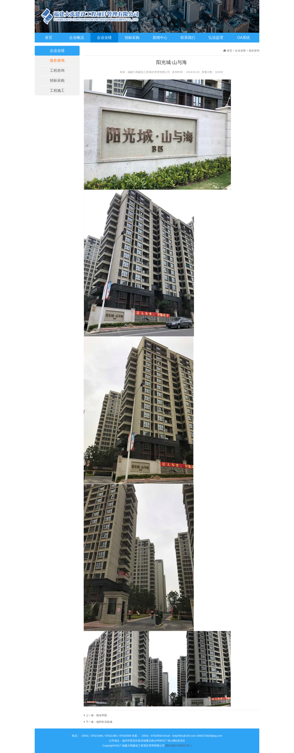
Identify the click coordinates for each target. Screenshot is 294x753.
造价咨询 (57, 60)
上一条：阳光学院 (95, 715)
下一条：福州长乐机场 (98, 721)
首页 (48, 38)
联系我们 (187, 38)
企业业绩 (104, 38)
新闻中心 (160, 38)
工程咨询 (57, 70)
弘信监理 (215, 38)
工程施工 (57, 90)
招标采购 (132, 38)
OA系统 (243, 38)
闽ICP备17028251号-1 (178, 745)
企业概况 (76, 38)
